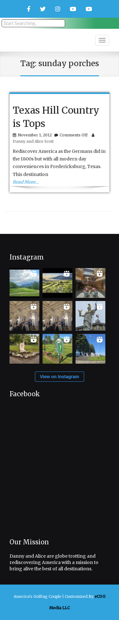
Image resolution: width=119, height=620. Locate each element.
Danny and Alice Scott (33, 141)
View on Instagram (59, 376)
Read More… (26, 182)
